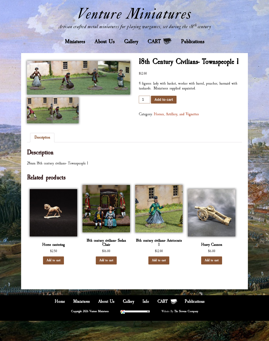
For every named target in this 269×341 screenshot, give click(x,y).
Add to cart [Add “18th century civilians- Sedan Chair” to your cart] (106, 260)
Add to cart (163, 100)
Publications (192, 41)
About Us (105, 41)
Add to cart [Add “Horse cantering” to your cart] (53, 260)
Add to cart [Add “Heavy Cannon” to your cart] (212, 260)
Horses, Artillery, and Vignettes (176, 114)
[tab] (42, 137)
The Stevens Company (186, 311)
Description (42, 137)
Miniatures (75, 41)
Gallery (131, 41)
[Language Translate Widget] (135, 311)
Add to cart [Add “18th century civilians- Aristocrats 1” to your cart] (159, 260)
